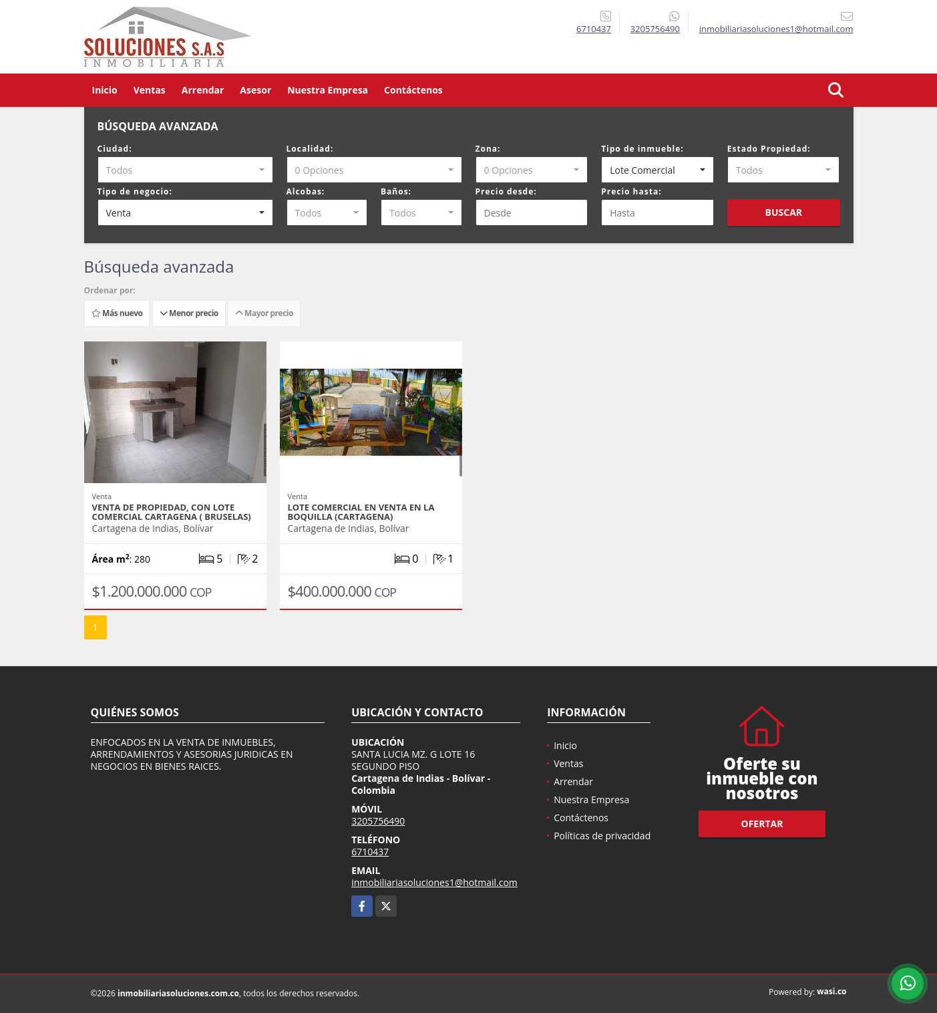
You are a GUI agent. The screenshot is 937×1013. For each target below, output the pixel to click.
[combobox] (185, 169)
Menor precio (189, 313)
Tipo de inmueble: (642, 148)
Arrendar (203, 90)
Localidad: (310, 148)
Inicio (105, 90)
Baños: (396, 191)
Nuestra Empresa (327, 90)
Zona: (488, 148)
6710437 (593, 29)
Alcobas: (306, 191)
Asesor (255, 90)
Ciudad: (115, 148)
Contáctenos (413, 90)
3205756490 (655, 29)
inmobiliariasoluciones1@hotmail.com (434, 882)
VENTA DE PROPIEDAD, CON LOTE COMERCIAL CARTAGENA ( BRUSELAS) (171, 511)
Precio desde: (506, 191)
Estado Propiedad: (769, 148)
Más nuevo (116, 313)
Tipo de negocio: (135, 191)
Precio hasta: (631, 191)
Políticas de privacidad (602, 835)
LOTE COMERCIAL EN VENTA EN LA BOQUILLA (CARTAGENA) (361, 511)
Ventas (150, 90)
